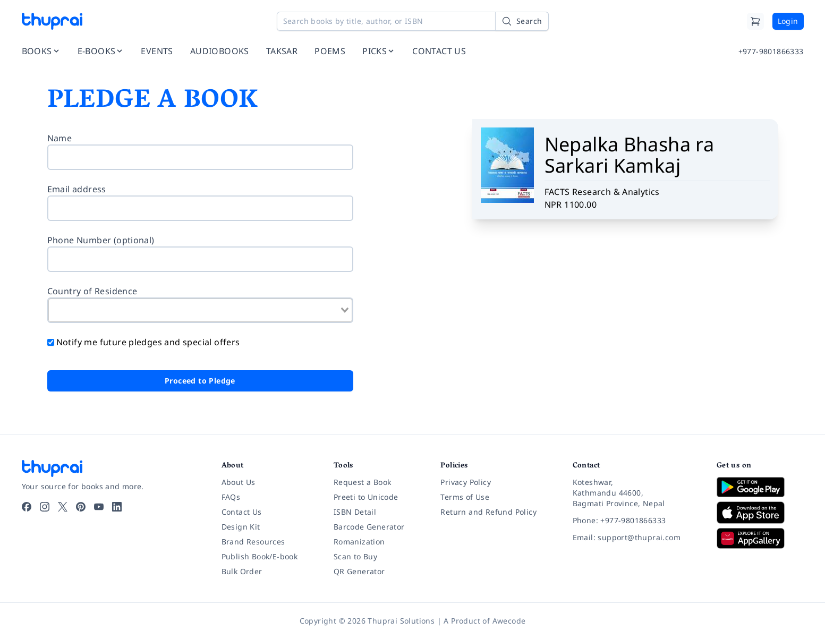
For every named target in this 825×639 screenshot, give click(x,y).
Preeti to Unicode (366, 497)
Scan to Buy (355, 556)
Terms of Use (464, 497)
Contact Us (242, 512)
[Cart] (755, 21)
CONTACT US (439, 51)
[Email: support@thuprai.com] (636, 537)
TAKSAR (281, 51)
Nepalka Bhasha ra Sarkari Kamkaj (630, 154)
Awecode (509, 621)
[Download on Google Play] (760, 487)
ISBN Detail (355, 512)
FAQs (231, 497)
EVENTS (157, 51)
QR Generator (359, 571)
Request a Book (363, 482)
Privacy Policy (465, 482)
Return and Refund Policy (488, 512)
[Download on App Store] (760, 512)
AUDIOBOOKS (219, 51)
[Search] (521, 21)
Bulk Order (242, 571)
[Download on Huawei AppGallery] (760, 538)
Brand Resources (253, 541)
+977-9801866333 (771, 51)
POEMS (329, 51)
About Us (239, 482)
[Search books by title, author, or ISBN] (413, 21)
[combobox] (200, 310)
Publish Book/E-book (260, 556)
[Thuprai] (52, 21)
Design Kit (241, 527)
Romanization (359, 541)
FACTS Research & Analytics (602, 192)
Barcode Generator (369, 527)
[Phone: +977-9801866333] (636, 520)
